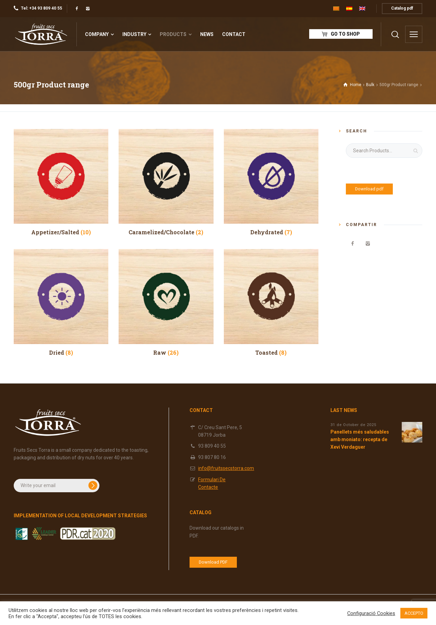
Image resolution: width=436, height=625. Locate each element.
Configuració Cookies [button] (371, 613)
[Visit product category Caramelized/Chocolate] (166, 182)
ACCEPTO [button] (413, 613)
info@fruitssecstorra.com (226, 468)
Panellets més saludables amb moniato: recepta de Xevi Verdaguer (359, 439)
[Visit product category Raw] (166, 302)
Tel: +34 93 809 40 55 (41, 8)
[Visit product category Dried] (61, 302)
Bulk (370, 84)
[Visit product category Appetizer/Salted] (61, 182)
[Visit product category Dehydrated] (271, 182)
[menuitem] (336, 8)
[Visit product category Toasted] (271, 302)
